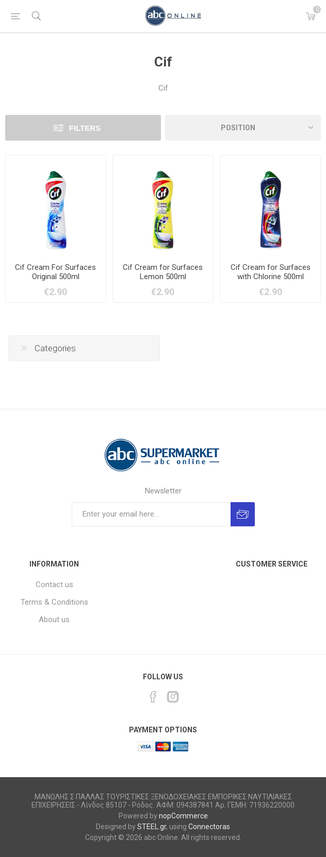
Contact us (54, 584)
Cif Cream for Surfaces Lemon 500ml (163, 272)
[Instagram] (173, 697)
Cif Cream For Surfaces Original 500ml (55, 272)
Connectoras (209, 826)
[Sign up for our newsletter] (151, 514)
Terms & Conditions (54, 602)
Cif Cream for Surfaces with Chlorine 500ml (271, 272)
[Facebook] (153, 697)
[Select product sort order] (243, 128)
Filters (85, 128)
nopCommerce (183, 816)
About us (54, 619)
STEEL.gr (151, 826)
